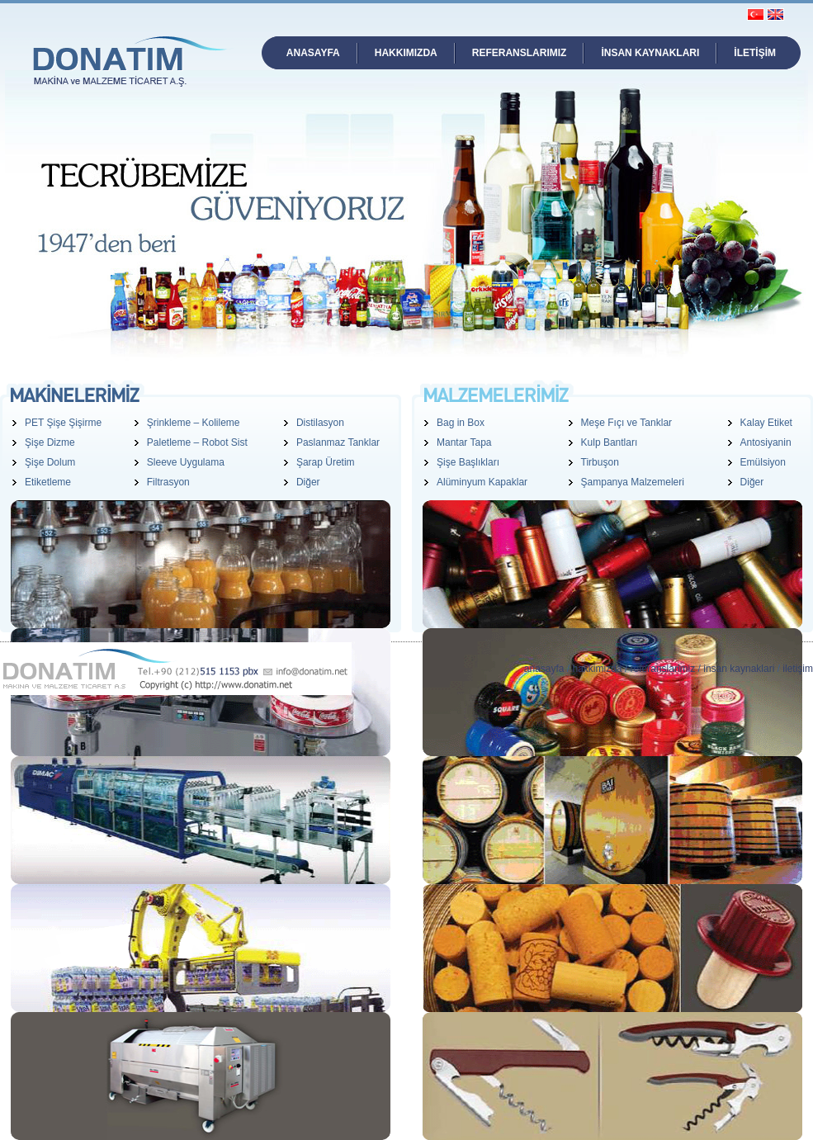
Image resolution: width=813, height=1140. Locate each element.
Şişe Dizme (50, 442)
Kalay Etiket (766, 422)
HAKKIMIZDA (406, 53)
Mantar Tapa (464, 442)
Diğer (308, 482)
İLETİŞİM (755, 53)
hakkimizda (597, 668)
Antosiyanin (766, 442)
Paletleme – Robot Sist (197, 442)
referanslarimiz (663, 668)
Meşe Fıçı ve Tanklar (626, 422)
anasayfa (544, 668)
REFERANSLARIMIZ (519, 53)
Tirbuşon (600, 462)
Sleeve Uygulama (186, 462)
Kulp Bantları (609, 442)
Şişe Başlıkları (468, 462)
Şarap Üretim (325, 462)
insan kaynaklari (738, 668)
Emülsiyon (763, 462)
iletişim (797, 668)
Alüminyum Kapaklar (482, 482)
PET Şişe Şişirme (63, 422)
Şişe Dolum (50, 462)
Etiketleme (48, 482)
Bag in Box (460, 422)
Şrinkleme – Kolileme (193, 422)
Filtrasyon (168, 482)
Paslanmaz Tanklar (338, 442)
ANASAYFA (313, 53)
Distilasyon (320, 422)
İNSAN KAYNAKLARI (650, 53)
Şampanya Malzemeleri (632, 482)
